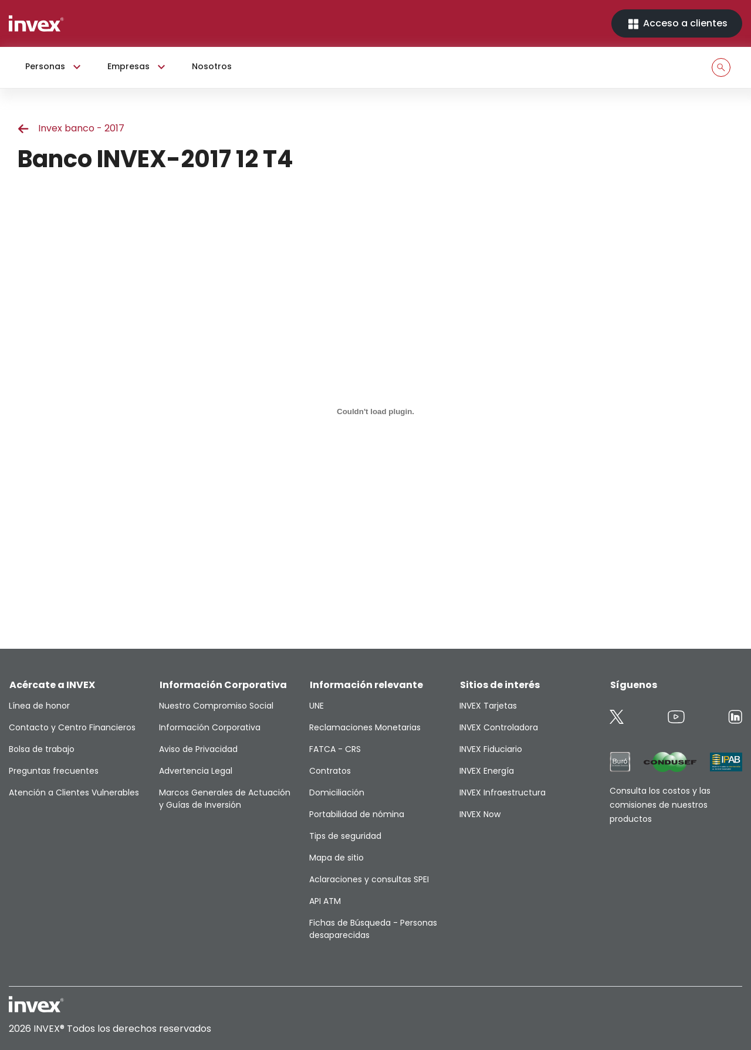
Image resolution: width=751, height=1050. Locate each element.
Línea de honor (39, 706)
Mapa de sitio (336, 857)
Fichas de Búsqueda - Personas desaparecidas (373, 929)
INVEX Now (479, 814)
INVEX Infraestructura (502, 792)
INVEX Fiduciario (490, 749)
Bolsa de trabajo (42, 749)
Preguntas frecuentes (54, 771)
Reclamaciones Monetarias (365, 727)
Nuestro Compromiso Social (216, 706)
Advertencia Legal (195, 771)
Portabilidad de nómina (356, 814)
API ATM (325, 901)
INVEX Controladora (498, 727)
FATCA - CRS (335, 749)
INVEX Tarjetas (488, 706)
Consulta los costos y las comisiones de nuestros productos (660, 805)
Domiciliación (336, 792)
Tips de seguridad (345, 836)
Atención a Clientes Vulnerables (74, 792)
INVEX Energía (486, 771)
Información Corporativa (210, 727)
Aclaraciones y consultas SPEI (369, 879)
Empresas (137, 67)
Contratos (330, 771)
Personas (54, 67)
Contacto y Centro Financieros (72, 727)
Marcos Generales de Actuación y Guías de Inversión (224, 799)
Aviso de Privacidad (198, 749)
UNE (316, 706)
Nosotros (212, 66)
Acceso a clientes (677, 23)
